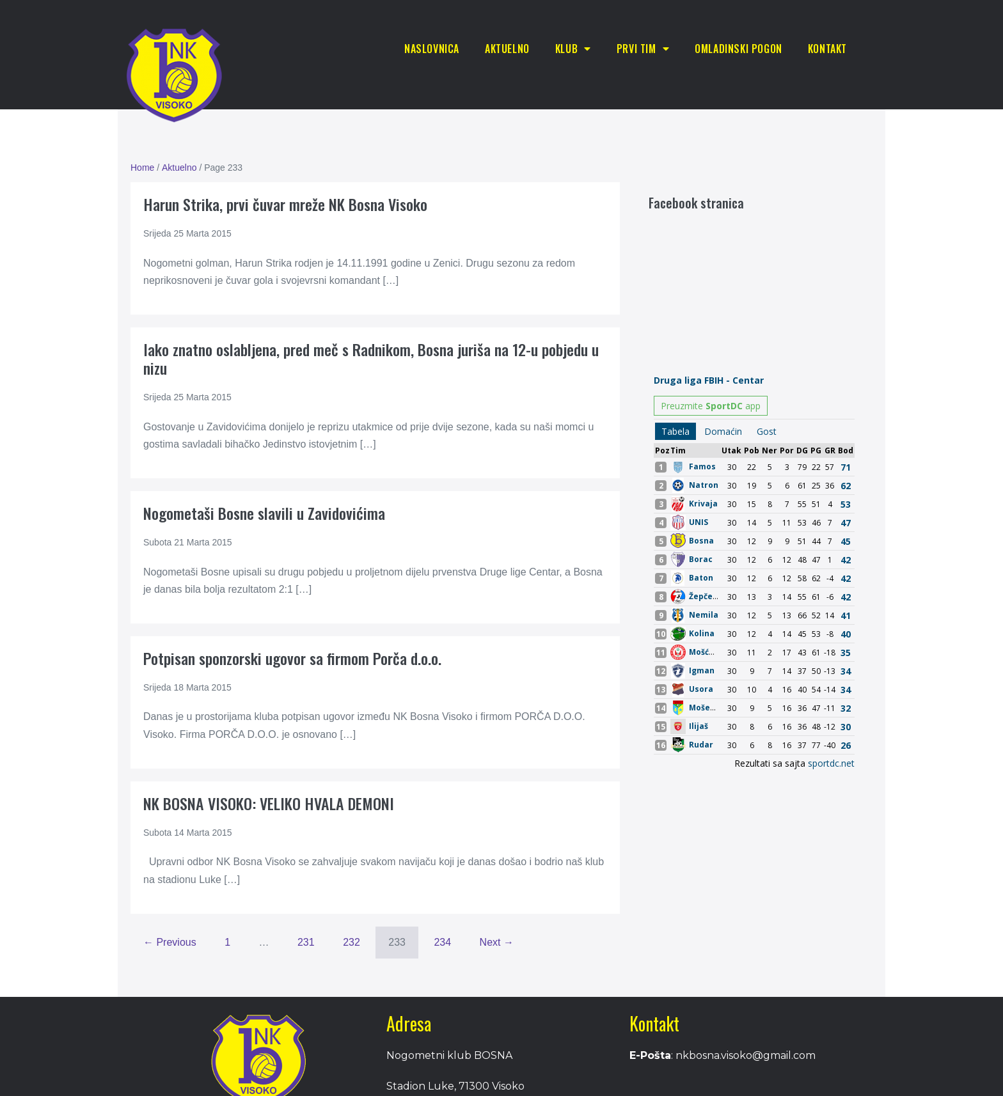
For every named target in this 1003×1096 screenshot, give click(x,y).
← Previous (169, 942)
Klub (573, 48)
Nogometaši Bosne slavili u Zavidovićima (264, 512)
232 (351, 942)
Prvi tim (643, 48)
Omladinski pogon (738, 48)
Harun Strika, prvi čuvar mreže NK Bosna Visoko (285, 203)
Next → (497, 942)
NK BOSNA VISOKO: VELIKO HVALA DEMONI (268, 803)
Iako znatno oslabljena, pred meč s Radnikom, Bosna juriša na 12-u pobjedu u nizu (371, 358)
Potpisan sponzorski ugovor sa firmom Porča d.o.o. (292, 657)
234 (442, 942)
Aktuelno (507, 48)
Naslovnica (431, 48)
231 (306, 942)
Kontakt (827, 48)
